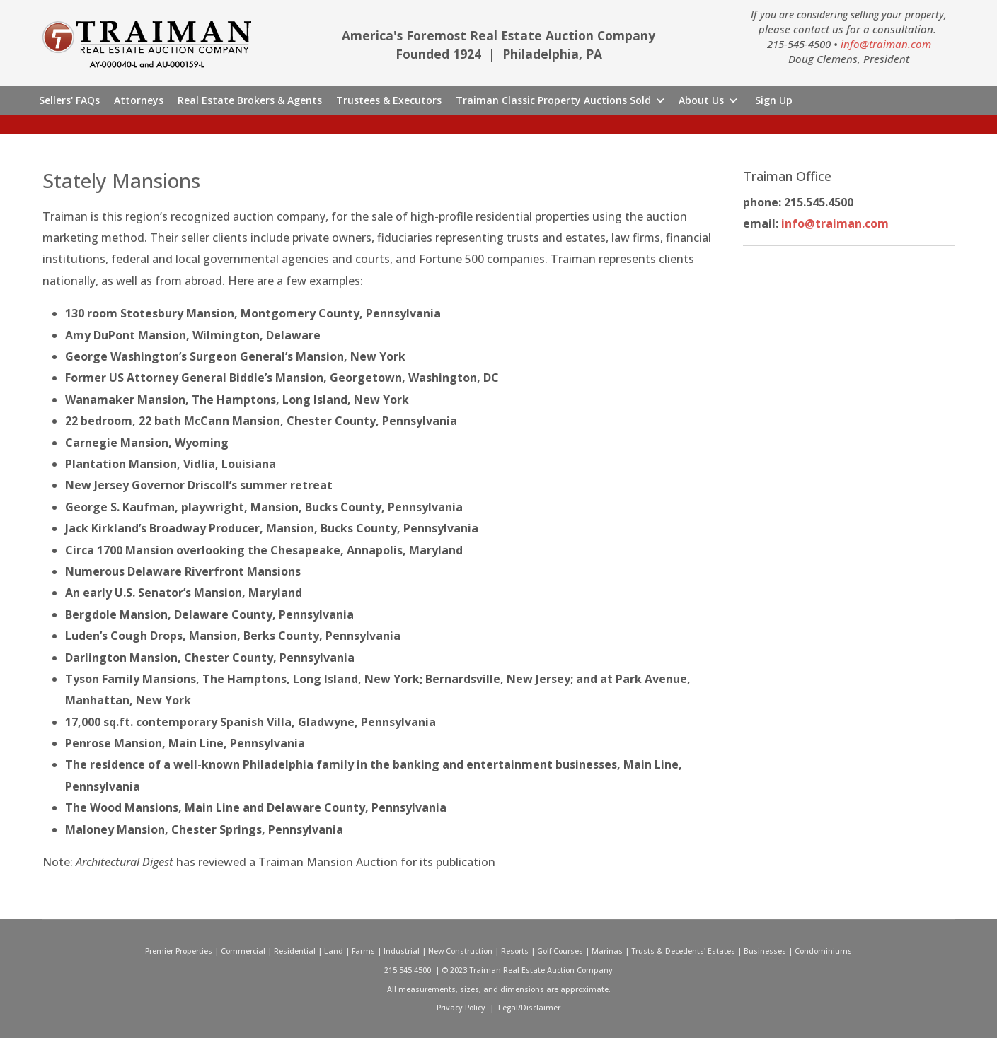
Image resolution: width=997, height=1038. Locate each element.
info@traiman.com (886, 44)
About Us (701, 100)
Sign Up (774, 100)
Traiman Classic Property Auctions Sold (553, 100)
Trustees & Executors (389, 100)
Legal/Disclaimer (529, 1008)
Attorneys (138, 100)
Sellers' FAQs (69, 100)
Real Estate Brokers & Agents (250, 100)
